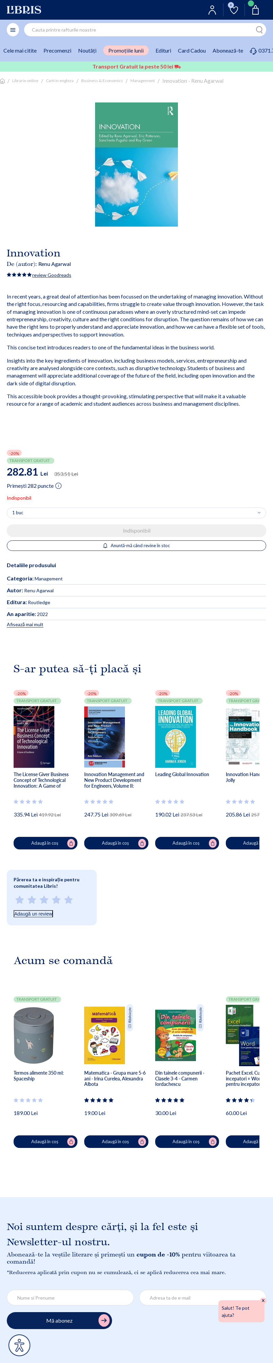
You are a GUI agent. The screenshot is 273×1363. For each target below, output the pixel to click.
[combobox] (145, 29)
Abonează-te (228, 50)
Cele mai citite (20, 50)
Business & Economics (102, 80)
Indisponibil (136, 530)
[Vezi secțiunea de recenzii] (28, 801)
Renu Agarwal (54, 263)
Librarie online (25, 80)
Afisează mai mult (25, 624)
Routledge (28, 602)
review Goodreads (51, 275)
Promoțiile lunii (126, 50)
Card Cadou (192, 50)
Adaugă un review (33, 914)
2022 (27, 614)
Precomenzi (57, 50)
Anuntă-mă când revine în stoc (136, 545)
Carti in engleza (60, 80)
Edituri (163, 50)
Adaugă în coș (53, 843)
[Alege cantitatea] (136, 512)
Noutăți (87, 50)
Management (142, 80)
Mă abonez (78, 1320)
